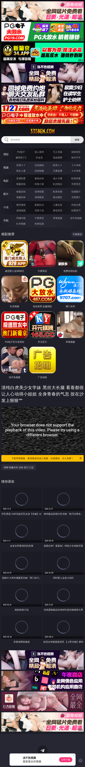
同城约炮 (21, 218)
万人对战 (57, 151)
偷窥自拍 (21, 191)
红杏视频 (21, 223)
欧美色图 (57, 191)
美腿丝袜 (21, 197)
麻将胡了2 (21, 157)
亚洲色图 (39, 191)
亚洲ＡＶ (21, 165)
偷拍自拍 (39, 178)
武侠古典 (76, 204)
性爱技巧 (76, 210)
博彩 (6, 154)
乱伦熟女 (57, 184)
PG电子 (21, 151)
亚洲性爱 (21, 178)
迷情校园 (21, 210)
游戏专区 (76, 151)
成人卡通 (57, 178)
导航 (6, 220)
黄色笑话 (57, 210)
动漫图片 (76, 191)
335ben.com (42, 131)
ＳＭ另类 (76, 170)
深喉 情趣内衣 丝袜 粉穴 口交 (19, 467)
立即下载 (65, 759)
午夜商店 (39, 218)
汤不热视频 (76, 218)
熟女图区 (57, 197)
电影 (6, 181)
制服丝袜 (21, 184)
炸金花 (39, 157)
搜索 (77, 139)
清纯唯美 (39, 197)
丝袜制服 (39, 170)
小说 (6, 207)
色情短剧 (39, 223)
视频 (6, 167)
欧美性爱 (76, 178)
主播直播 (57, 170)
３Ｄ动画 (76, 165)
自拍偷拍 (39, 165)
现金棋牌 (57, 157)
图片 (6, 194)
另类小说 (39, 210)
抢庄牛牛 (76, 157)
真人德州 (39, 151)
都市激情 (21, 204)
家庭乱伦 (39, 204)
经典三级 (39, 184)
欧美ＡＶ (57, 165)
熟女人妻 (21, 170)
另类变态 (76, 184)
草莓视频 (57, 218)
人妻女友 (57, 204)
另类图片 (76, 197)
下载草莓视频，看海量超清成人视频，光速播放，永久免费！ (46, 458)
